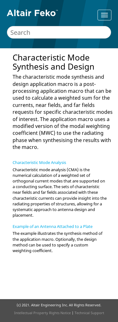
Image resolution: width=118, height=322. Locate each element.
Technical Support (89, 312)
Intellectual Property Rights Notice (42, 312)
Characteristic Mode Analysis (39, 162)
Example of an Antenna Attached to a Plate (53, 226)
